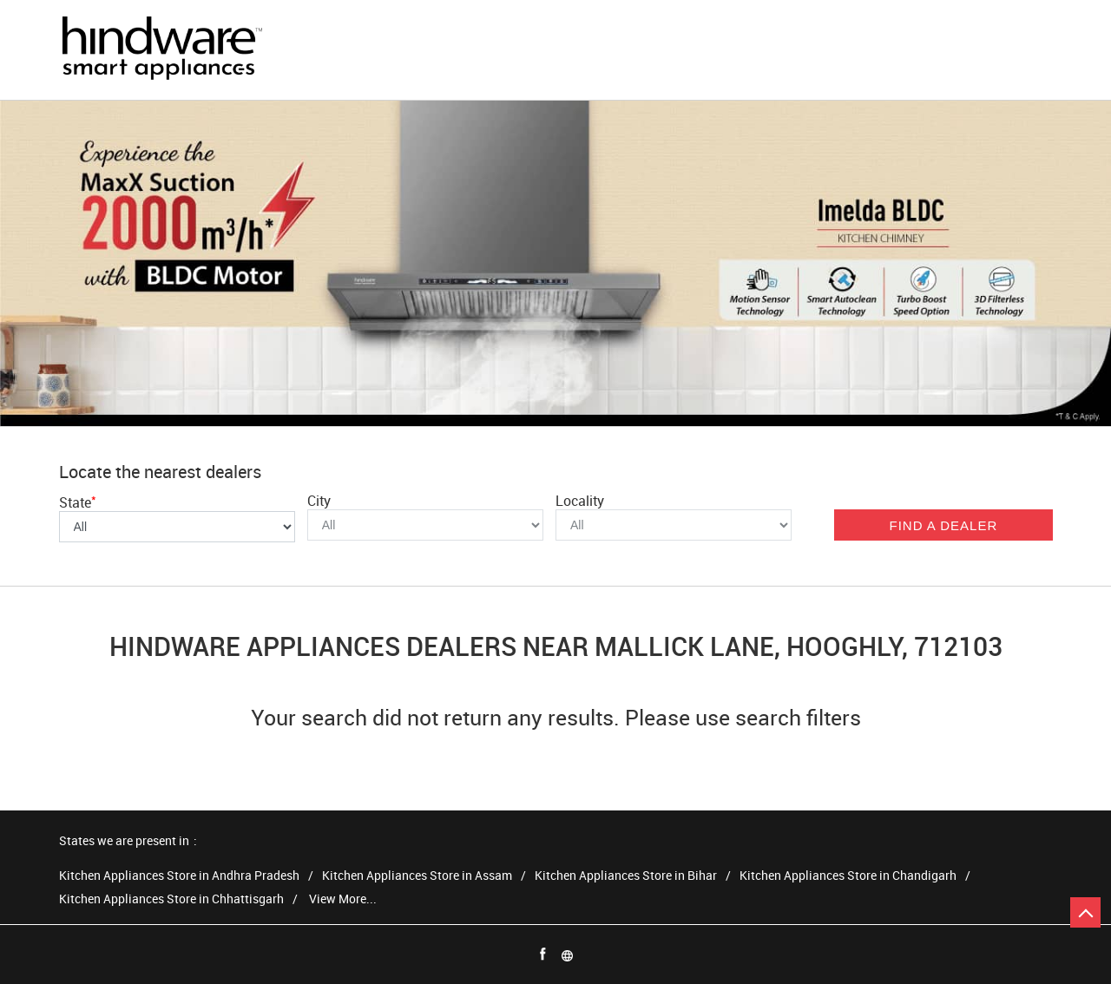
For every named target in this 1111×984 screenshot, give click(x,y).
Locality (580, 500)
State (77, 502)
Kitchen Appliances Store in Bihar (626, 876)
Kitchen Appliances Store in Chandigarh (848, 876)
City (319, 500)
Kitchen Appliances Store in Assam (417, 876)
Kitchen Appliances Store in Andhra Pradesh (179, 876)
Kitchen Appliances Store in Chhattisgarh (171, 899)
